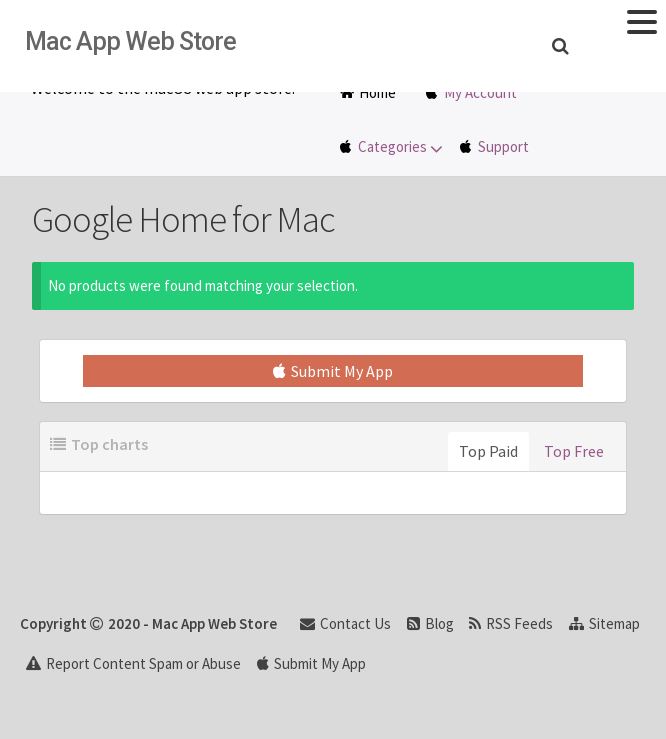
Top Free (574, 451)
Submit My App (333, 371)
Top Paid (488, 451)
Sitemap (604, 623)
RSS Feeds (511, 623)
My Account (480, 92)
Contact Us (345, 623)
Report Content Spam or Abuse (133, 663)
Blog (430, 623)
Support (503, 146)
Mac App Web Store (130, 41)
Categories (401, 147)
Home (368, 92)
